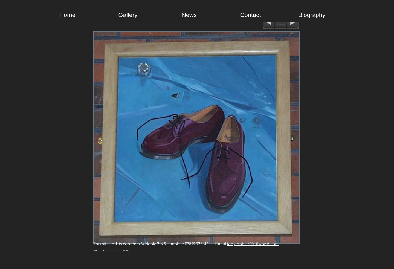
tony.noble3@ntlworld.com (253, 244)
